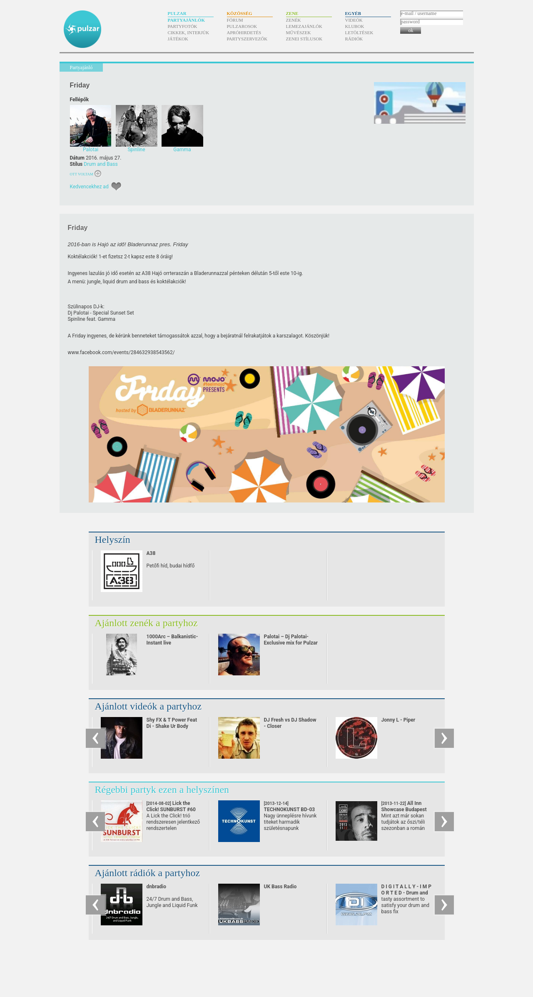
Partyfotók (182, 26)
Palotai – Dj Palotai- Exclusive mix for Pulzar (291, 640)
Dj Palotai (78, 313)
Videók (354, 19)
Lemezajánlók (304, 26)
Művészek (298, 32)
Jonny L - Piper (398, 720)
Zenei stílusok (304, 38)
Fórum (235, 19)
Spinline (76, 319)
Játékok (178, 38)
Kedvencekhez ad (89, 187)
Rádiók (354, 38)
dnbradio (157, 887)
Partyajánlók (186, 19)
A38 (151, 553)
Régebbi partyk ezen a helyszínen (162, 789)
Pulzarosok (242, 26)
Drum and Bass (100, 164)
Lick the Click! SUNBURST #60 (171, 809)
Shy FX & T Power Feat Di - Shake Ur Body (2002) (172, 726)
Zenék (293, 19)
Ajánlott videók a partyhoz (148, 706)
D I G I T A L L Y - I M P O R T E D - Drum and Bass (406, 893)
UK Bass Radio (280, 887)
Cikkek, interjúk (188, 32)
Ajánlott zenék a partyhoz (146, 622)
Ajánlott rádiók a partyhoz (147, 872)
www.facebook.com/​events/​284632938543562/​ (121, 352)
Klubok (354, 26)
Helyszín (112, 539)
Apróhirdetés (244, 32)
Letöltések (359, 32)
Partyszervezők (247, 38)
